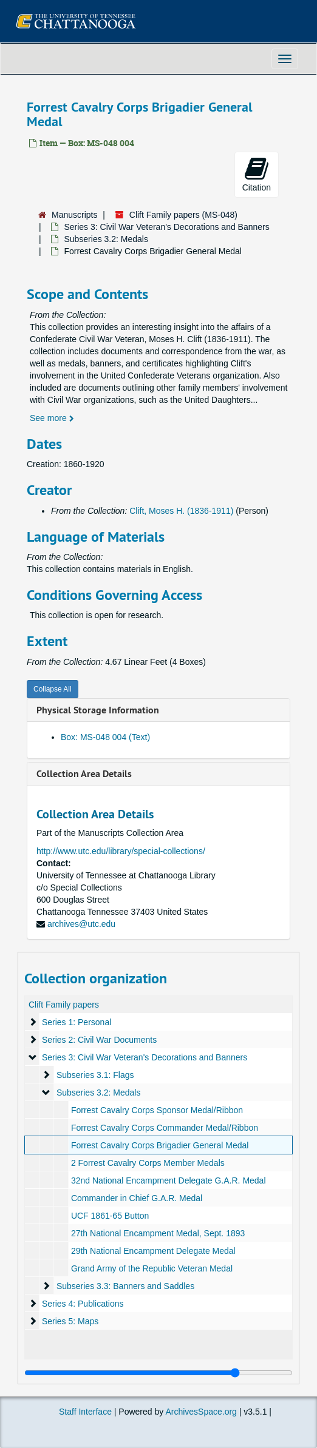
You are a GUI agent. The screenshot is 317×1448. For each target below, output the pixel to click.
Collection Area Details (84, 773)
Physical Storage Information (97, 710)
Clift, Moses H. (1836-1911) (181, 511)
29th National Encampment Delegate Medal (153, 1251)
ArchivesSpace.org (201, 1411)
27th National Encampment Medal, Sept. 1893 (158, 1233)
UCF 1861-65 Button (110, 1216)
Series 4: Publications (83, 1303)
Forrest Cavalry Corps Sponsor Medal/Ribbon (157, 1110)
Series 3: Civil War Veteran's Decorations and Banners (166, 227)
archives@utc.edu (81, 924)
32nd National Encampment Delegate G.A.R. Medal (168, 1180)
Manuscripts (74, 215)
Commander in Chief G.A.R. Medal (136, 1198)
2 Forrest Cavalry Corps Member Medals (148, 1163)
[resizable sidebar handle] (158, 1373)
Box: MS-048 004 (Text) (105, 737)
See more (52, 418)
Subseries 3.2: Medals (106, 239)
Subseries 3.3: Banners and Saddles (125, 1286)
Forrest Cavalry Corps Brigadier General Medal (160, 1145)
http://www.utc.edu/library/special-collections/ (120, 851)
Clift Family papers (64, 1004)
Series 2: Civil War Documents (99, 1040)
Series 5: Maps (70, 1321)
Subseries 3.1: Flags (95, 1075)
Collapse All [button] (52, 689)
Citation (256, 174)
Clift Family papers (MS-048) (183, 215)
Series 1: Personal (76, 1022)
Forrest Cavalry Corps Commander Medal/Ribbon (164, 1128)
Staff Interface (85, 1411)
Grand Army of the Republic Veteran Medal (152, 1268)
